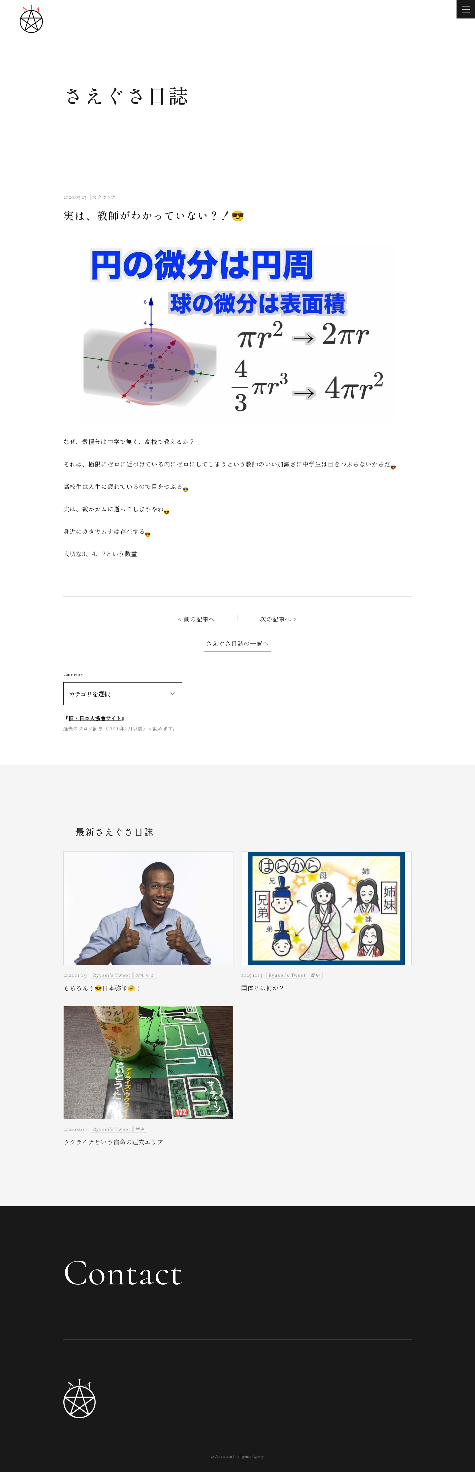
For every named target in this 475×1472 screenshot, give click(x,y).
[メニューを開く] (466, 9)
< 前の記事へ (196, 619)
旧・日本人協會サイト (95, 718)
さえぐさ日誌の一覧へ (237, 643)
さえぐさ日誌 (126, 94)
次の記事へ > (278, 619)
